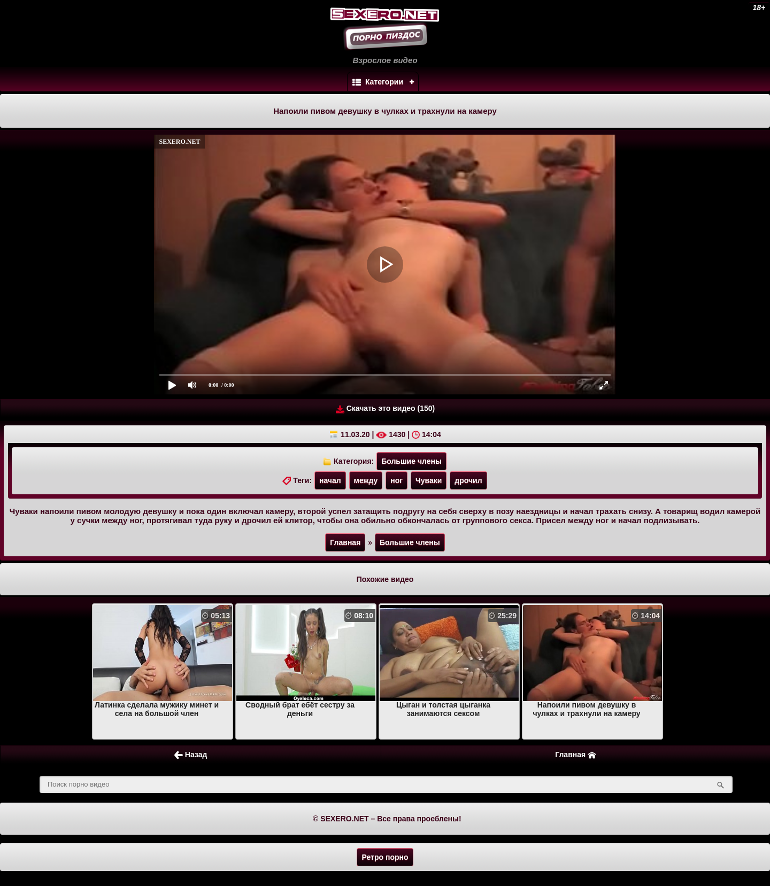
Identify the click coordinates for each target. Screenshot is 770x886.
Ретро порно (384, 857)
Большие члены (411, 461)
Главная (345, 542)
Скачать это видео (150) (385, 408)
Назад (190, 754)
